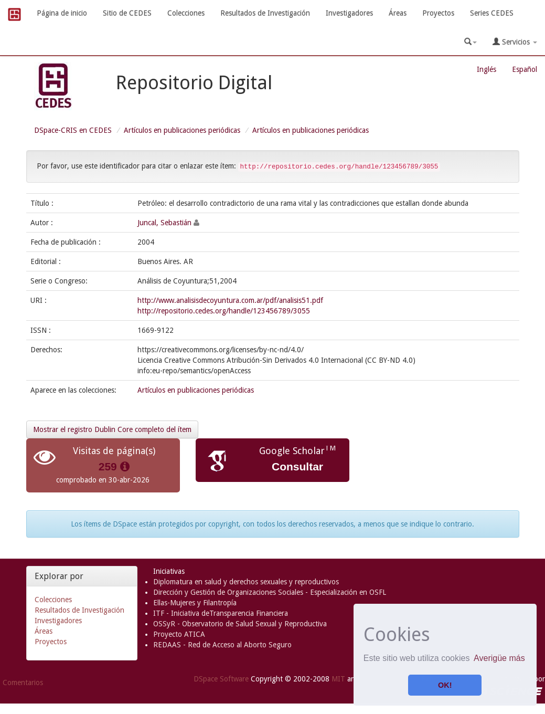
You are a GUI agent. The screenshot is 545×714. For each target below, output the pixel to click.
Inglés (486, 69)
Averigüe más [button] (499, 658)
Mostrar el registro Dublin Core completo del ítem (112, 429)
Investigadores (349, 13)
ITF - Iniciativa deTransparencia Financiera (220, 613)
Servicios (515, 41)
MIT (338, 679)
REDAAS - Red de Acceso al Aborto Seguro (222, 644)
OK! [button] (445, 685)
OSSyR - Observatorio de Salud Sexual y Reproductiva (240, 624)
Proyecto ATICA (179, 634)
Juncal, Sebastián (164, 222)
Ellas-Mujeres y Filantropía (195, 602)
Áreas (398, 13)
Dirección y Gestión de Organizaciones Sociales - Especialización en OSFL (269, 592)
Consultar (297, 466)
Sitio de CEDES (127, 13)
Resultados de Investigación (265, 13)
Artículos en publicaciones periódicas (182, 130)
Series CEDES (492, 13)
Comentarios (23, 682)
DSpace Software (221, 679)
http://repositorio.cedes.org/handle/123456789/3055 (223, 311)
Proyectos (438, 13)
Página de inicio (62, 13)
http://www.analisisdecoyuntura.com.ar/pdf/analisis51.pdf (230, 300)
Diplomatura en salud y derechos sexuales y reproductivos (246, 582)
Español (524, 69)
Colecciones (186, 13)
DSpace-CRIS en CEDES (73, 130)
